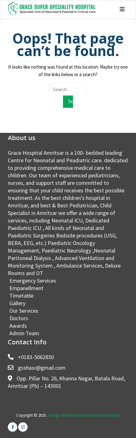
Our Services (23, 310)
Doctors (18, 318)
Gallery (17, 303)
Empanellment (26, 288)
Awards (18, 325)
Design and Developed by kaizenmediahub (84, 415)
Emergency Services (32, 280)
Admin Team (24, 333)
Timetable (21, 295)
